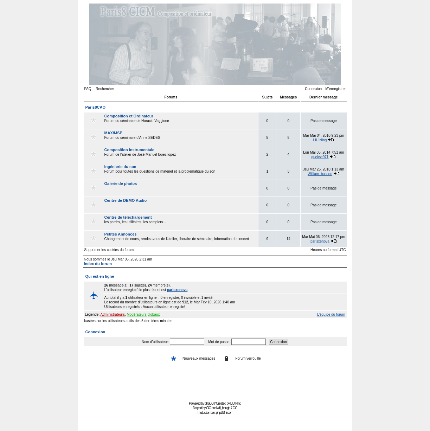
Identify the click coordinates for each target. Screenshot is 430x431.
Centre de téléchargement (128, 217)
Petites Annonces (120, 234)
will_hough (223, 408)
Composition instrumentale (129, 150)
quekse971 (319, 157)
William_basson (320, 174)
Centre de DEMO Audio (125, 200)
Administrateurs (112, 314)
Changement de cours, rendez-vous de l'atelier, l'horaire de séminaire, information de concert (180, 238)
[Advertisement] (215, 383)
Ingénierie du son (120, 167)
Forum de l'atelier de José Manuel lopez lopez (180, 154)
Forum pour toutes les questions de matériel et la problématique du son (180, 171)
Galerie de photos (120, 183)
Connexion (313, 89)
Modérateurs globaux (143, 314)
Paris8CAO (95, 107)
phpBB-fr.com (224, 412)
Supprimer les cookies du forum (109, 250)
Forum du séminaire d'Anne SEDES (180, 137)
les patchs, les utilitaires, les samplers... (180, 222)
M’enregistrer (335, 89)
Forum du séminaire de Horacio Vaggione (180, 120)
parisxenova (319, 241)
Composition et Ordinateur (128, 116)
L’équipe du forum (331, 314)
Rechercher (105, 89)
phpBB (209, 403)
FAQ (87, 89)
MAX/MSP (113, 133)
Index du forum (98, 264)
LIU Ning (320, 140)
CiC (208, 408)
